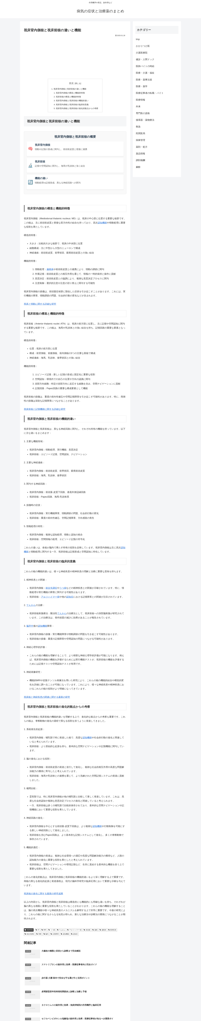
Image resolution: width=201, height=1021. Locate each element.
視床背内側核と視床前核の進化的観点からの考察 (77, 110)
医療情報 (29, 931)
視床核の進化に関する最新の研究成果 (43, 895)
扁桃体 (50, 271)
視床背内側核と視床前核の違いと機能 (69, 89)
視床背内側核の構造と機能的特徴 (70, 93)
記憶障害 (55, 936)
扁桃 (94, 931)
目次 (71, 83)
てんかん (31, 607)
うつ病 (62, 589)
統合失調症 (51, 589)
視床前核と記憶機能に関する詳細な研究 (44, 411)
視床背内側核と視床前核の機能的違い (72, 101)
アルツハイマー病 (50, 598)
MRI (44, 931)
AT (37, 931)
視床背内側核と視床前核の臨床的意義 (72, 106)
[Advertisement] (75, 57)
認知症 (69, 598)
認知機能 (102, 224)
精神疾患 (112, 931)
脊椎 (38, 936)
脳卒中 (29, 627)
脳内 (46, 936)
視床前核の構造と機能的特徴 (68, 97)
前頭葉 (87, 931)
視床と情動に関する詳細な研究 (40, 305)
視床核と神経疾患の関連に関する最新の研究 (47, 698)
